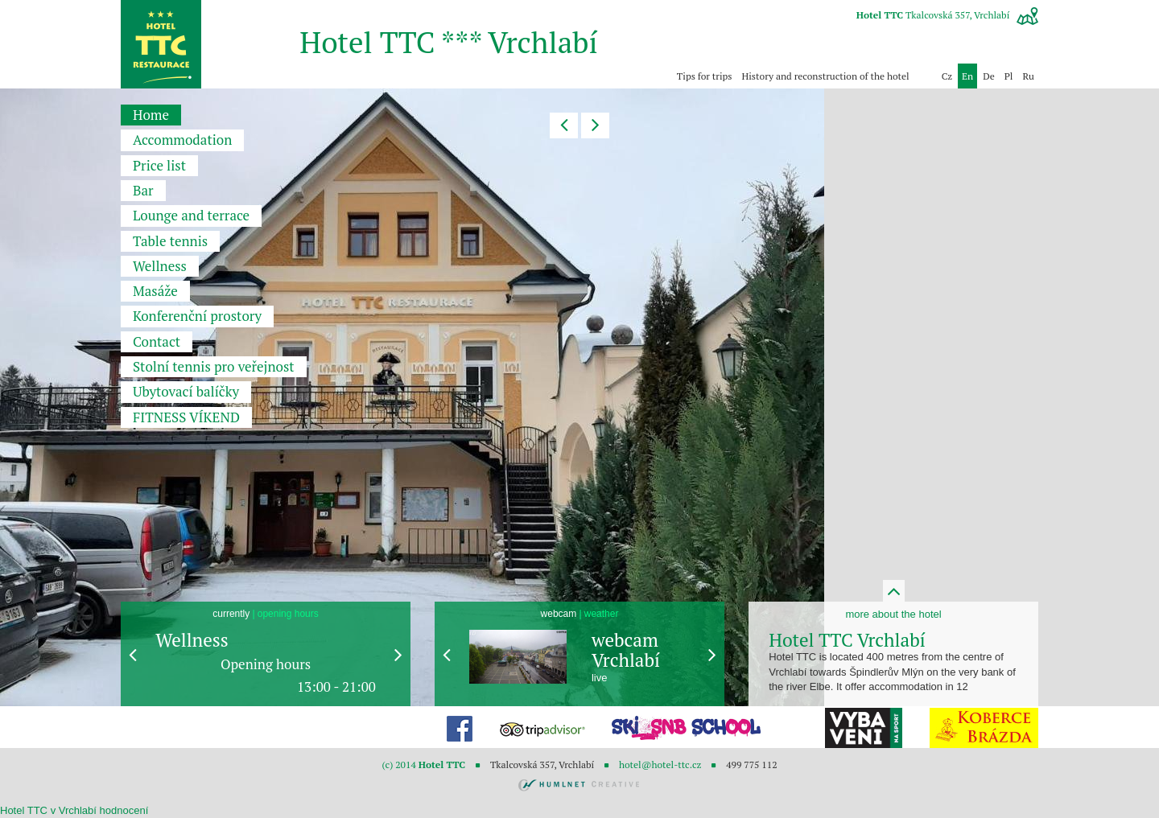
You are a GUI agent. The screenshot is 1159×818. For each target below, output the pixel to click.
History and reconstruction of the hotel (825, 76)
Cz (947, 76)
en (967, 76)
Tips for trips (704, 76)
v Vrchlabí (74, 810)
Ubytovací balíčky (186, 391)
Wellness (160, 266)
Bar (143, 190)
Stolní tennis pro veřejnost (214, 366)
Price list (159, 165)
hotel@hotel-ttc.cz (660, 764)
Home (151, 114)
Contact (156, 341)
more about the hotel (893, 614)
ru (1028, 76)
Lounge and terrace (191, 215)
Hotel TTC (23, 810)
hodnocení (124, 810)
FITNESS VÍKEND (186, 417)
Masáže (155, 291)
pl (1008, 76)
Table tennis (170, 241)
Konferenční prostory (197, 315)
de (989, 76)
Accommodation (182, 139)
